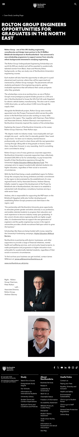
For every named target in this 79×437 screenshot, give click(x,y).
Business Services (47, 383)
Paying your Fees (66, 384)
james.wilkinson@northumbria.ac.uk (28, 259)
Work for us (45, 394)
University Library (27, 397)
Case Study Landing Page (12, 16)
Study (23, 377)
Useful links (66, 377)
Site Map (44, 431)
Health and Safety (66, 392)
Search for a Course (28, 381)
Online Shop (64, 414)
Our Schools (25, 389)
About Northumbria (47, 378)
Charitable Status (47, 397)
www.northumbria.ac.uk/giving (16, 263)
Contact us (64, 381)
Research (44, 386)
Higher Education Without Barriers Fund (29, 163)
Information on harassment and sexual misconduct (49, 426)
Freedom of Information (49, 400)
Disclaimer (44, 411)
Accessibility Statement (49, 403)
